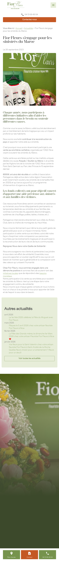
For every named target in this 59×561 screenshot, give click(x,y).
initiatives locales (10, 273)
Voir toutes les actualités (29, 358)
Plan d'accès (11, 557)
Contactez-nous (29, 20)
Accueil (18, 28)
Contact (29, 557)
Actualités (28, 28)
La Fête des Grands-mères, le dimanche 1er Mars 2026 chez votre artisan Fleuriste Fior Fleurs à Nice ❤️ (31, 336)
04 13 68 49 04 (31, 15)
